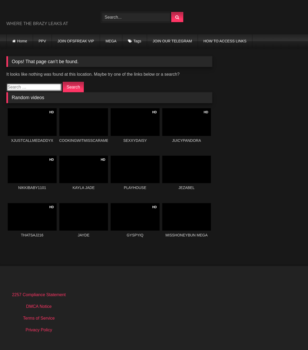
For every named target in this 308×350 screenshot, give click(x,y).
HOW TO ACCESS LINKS (225, 41)
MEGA (111, 41)
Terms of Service (39, 318)
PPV (42, 41)
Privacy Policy (39, 330)
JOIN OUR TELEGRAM (172, 41)
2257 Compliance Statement (39, 294)
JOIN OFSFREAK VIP (75, 41)
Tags (137, 41)
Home (22, 41)
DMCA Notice (39, 306)
